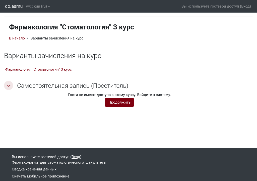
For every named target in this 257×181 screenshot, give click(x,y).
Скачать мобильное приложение (40, 176)
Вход (245, 6)
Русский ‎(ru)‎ (36, 6)
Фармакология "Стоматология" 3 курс (38, 69)
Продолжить (119, 102)
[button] (8, 85)
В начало (17, 38)
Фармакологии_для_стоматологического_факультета (59, 162)
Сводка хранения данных (34, 169)
